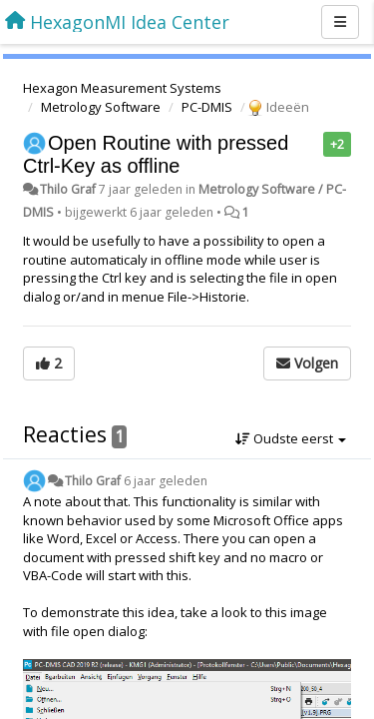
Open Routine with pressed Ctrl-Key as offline (155, 154)
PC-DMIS (207, 107)
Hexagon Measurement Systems (122, 88)
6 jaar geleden (165, 480)
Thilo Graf (68, 189)
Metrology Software (101, 107)
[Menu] (340, 22)
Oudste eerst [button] (290, 438)
